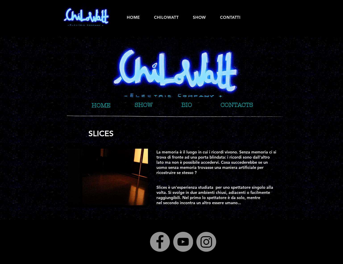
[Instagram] (206, 242)
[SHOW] (143, 105)
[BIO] (186, 105)
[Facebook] (160, 242)
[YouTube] (183, 242)
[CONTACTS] (236, 105)
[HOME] (100, 105)
